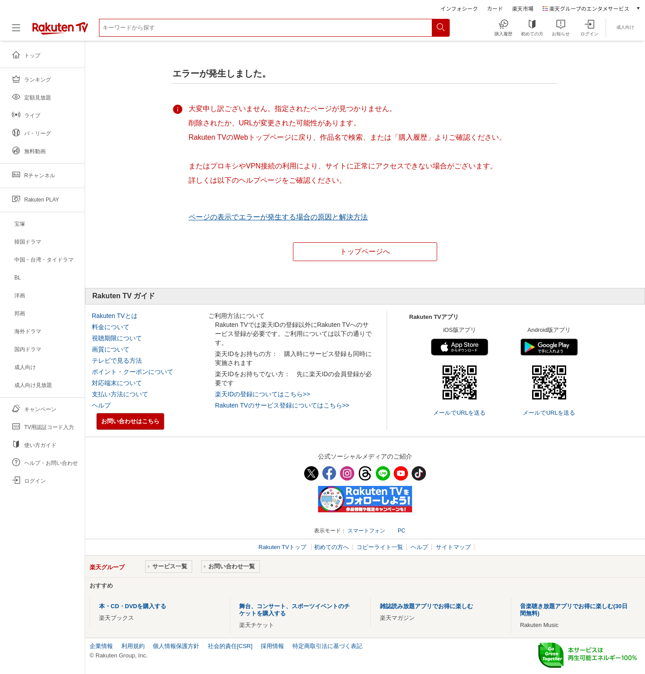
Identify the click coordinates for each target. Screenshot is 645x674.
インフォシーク (459, 8)
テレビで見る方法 (117, 360)
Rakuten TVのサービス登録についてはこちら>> (282, 405)
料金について (110, 327)
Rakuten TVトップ (283, 547)
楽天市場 (522, 8)
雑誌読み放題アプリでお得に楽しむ (426, 606)
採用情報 (272, 646)
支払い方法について (120, 394)
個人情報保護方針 (176, 646)
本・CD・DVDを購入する (132, 606)
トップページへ (365, 251)
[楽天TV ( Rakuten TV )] (60, 33)
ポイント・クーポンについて (132, 371)
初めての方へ (331, 547)
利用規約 (133, 646)
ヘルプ (101, 405)
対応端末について (117, 382)
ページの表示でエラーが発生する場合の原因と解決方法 (278, 217)
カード (495, 8)
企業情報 (101, 646)
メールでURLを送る (459, 412)
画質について (110, 349)
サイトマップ (453, 547)
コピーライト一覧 (380, 547)
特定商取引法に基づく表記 (327, 646)
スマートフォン (366, 531)
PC (401, 531)
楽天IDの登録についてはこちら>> (262, 394)
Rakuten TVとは (115, 315)
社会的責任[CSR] (230, 646)
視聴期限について (117, 338)
